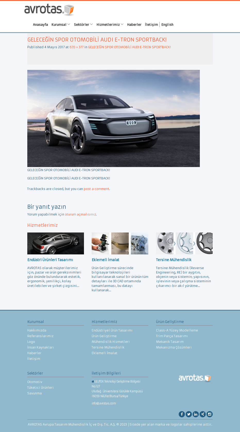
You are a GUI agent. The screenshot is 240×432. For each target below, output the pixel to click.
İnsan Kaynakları (40, 347)
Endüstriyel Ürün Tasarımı (112, 330)
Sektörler (83, 24)
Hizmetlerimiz (110, 24)
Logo (31, 342)
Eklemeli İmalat (104, 353)
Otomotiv (34, 382)
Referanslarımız (40, 336)
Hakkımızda (36, 330)
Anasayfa (40, 25)
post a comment (96, 189)
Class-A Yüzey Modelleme (177, 330)
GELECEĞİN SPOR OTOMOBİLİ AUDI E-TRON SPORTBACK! (129, 47)
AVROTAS (49, 10)
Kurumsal (61, 24)
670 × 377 (76, 47)
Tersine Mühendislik (108, 347)
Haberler (134, 25)
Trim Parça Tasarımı (172, 336)
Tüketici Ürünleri (40, 387)
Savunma (34, 393)
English (167, 25)
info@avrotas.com (104, 403)
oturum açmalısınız (80, 214)
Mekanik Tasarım (170, 342)
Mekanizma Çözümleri (174, 347)
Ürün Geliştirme (104, 336)
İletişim (151, 25)
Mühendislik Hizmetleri (111, 342)
